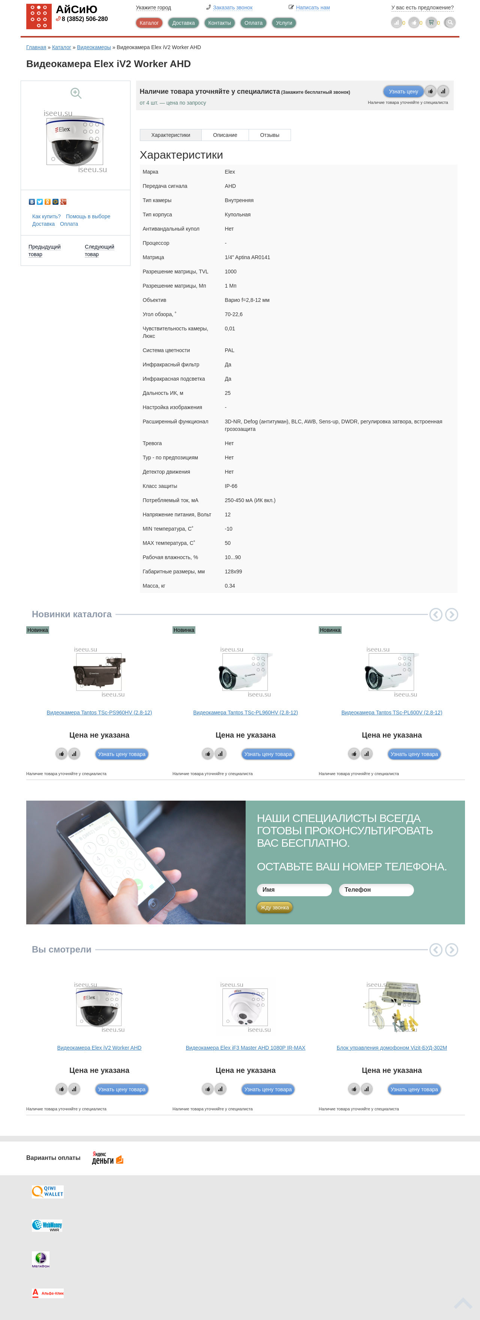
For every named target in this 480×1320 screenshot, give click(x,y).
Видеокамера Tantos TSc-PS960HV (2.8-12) (99, 713)
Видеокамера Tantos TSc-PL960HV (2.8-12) (245, 713)
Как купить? (46, 216)
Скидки (49, 1251)
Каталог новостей (172, 1221)
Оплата (253, 23)
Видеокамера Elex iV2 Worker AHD (99, 1048)
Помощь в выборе (88, 216)
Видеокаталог (277, 1221)
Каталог (149, 23)
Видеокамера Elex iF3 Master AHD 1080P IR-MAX (246, 1048)
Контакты (219, 23)
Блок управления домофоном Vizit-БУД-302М (392, 1048)
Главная (36, 47)
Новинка (37, 630)
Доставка (183, 23)
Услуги (284, 23)
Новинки (271, 1236)
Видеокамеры (94, 47)
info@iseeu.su (389, 1250)
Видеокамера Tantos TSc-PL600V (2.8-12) (391, 713)
